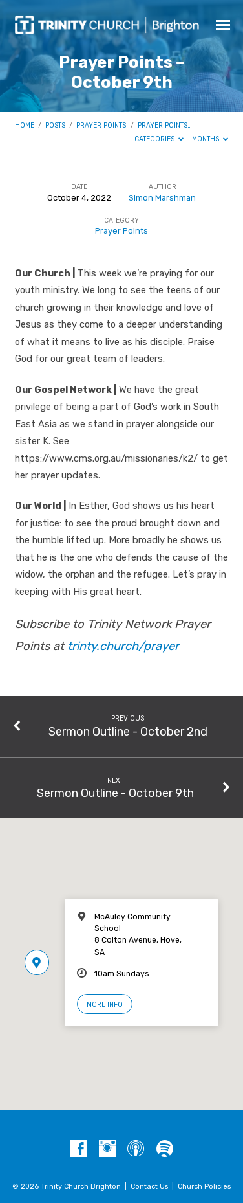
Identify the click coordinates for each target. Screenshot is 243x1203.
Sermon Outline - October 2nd (127, 731)
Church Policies (204, 1186)
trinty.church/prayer (123, 646)
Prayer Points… (165, 125)
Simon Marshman (162, 198)
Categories (159, 139)
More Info (105, 1004)
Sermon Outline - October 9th (115, 793)
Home (24, 125)
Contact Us (149, 1186)
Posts (55, 125)
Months (210, 139)
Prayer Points (101, 125)
